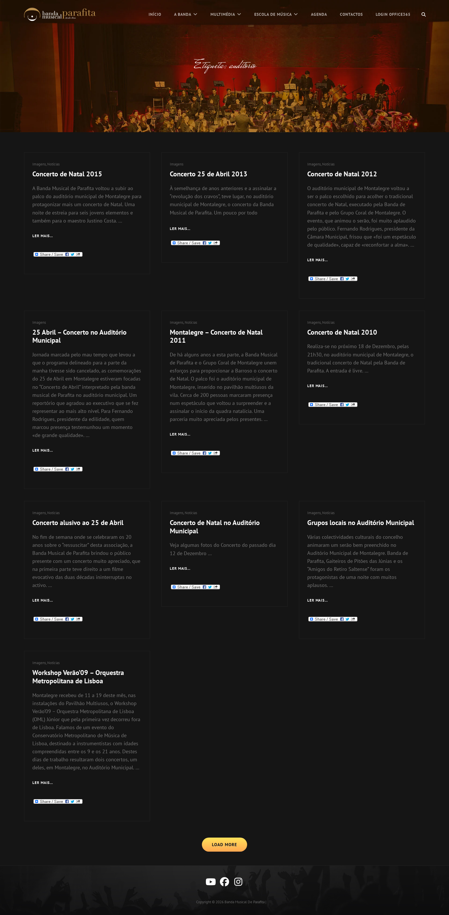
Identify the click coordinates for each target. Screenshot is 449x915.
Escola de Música (273, 14)
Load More (224, 844)
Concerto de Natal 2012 (342, 173)
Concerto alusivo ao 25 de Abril (77, 522)
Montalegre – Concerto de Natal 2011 (216, 336)
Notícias (53, 164)
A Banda (182, 14)
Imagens (39, 164)
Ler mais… (180, 229)
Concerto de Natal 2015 (67, 173)
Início (155, 14)
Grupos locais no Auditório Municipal (360, 522)
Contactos (351, 14)
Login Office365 (393, 14)
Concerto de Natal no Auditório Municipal (215, 526)
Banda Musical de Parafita (244, 902)
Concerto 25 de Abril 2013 (208, 173)
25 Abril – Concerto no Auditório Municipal (79, 336)
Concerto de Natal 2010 (342, 332)
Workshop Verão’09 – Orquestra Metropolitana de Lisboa (78, 676)
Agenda (319, 14)
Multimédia (222, 14)
